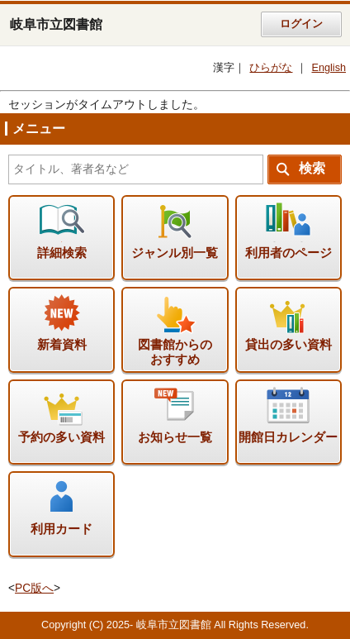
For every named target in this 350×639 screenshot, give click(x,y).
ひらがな (270, 68)
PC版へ (34, 588)
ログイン (301, 24)
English (328, 68)
